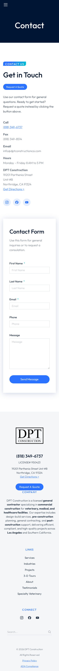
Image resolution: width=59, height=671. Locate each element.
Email (13, 299)
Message (14, 335)
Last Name (16, 281)
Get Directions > (13, 189)
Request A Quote (29, 486)
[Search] (49, 632)
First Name (16, 263)
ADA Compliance (29, 666)
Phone (13, 317)
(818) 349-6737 (12, 127)
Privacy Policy (29, 660)
